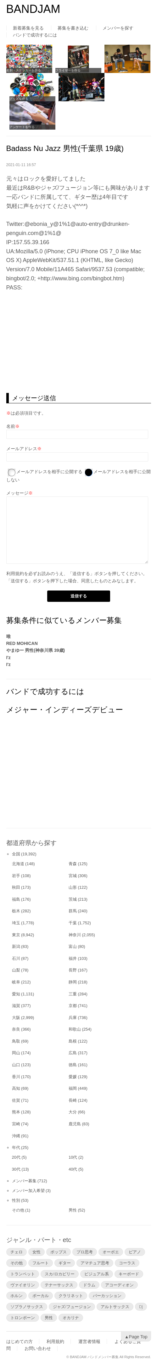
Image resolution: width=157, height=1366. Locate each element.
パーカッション (107, 1295)
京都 (73, 1005)
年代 (16, 1147)
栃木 (16, 911)
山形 (73, 887)
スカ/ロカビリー (60, 1274)
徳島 (73, 1064)
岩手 (16, 875)
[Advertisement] (78, 343)
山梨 (16, 970)
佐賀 (16, 1100)
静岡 (73, 982)
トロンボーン (22, 1317)
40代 (73, 1169)
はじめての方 (19, 1341)
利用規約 (15, 573)
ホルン (16, 1295)
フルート (40, 1263)
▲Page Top (136, 1336)
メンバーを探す (118, 28)
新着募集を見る (28, 28)
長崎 (73, 1100)
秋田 (16, 887)
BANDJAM (33, 9)
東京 (16, 934)
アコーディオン (119, 1285)
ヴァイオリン (22, 1285)
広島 (73, 1052)
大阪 (16, 1017)
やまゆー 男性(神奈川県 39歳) (35, 650)
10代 (73, 1157)
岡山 (16, 1052)
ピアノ (135, 1252)
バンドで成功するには (35, 34)
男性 (73, 1210)
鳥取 (16, 1041)
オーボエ (111, 1252)
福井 (73, 958)
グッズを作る (18, 98)
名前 (10, 426)
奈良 (16, 1029)
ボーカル (40, 1295)
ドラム (89, 1285)
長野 (73, 970)
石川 (16, 958)
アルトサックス (115, 1306)
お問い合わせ (38, 1348)
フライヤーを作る (68, 70)
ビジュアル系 (96, 1274)
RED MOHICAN (22, 643)
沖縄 (16, 1136)
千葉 (73, 923)
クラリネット (71, 1295)
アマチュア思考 (95, 1263)
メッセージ (17, 492)
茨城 (73, 899)
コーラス (127, 1263)
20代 (16, 1157)
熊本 (16, 1112)
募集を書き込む (73, 28)
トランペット (22, 1274)
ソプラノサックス (26, 1306)
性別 (16, 1200)
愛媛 (73, 1076)
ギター (65, 1263)
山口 (16, 1064)
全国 (16, 854)
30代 (16, 1169)
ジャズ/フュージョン (72, 1306)
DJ (141, 1306)
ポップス (58, 1252)
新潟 (16, 946)
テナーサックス (59, 1285)
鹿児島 (75, 1124)
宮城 (73, 875)
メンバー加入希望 (28, 1190)
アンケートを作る (22, 127)
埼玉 (16, 923)
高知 (16, 1088)
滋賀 (16, 1005)
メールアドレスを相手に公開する (49, 471)
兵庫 (73, 1017)
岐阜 (16, 982)
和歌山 (75, 1029)
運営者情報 (89, 1341)
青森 (73, 863)
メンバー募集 (24, 1180)
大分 (73, 1112)
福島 (16, 899)
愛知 (16, 994)
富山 (73, 946)
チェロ (16, 1252)
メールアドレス (21, 448)
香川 (16, 1076)
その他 (18, 1210)
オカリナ (71, 1317)
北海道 (18, 863)
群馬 (73, 911)
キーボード (129, 1274)
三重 (73, 994)
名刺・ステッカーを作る (23, 70)
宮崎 (16, 1124)
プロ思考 (84, 1252)
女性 (36, 1252)
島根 (73, 1041)
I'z (8, 657)
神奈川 (75, 934)
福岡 (73, 1088)
